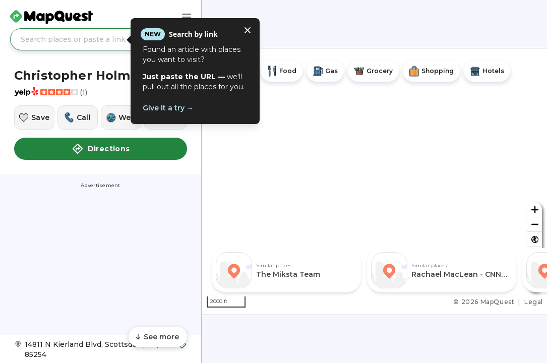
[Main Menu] (186, 17)
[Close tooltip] (248, 30)
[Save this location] (34, 117)
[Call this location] (77, 117)
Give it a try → (168, 107)
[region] (374, 181)
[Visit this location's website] (121, 117)
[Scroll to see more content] (158, 337)
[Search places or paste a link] (100, 39)
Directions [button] (101, 149)
